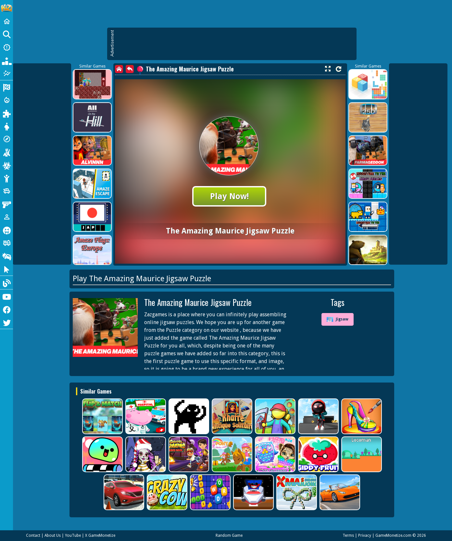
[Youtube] (6, 296)
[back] (130, 69)
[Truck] (6, 242)
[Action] (6, 100)
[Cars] (6, 190)
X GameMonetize (100, 535)
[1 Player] (6, 216)
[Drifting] (6, 255)
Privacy (364, 535)
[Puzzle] (6, 113)
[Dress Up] (6, 126)
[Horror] (6, 229)
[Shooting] (6, 151)
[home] (119, 69)
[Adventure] (6, 138)
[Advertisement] (235, 43)
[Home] (6, 21)
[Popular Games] (6, 60)
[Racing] (6, 87)
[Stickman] (6, 177)
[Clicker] (6, 268)
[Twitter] (6, 322)
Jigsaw (337, 319)
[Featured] (6, 73)
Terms (348, 535)
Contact (33, 535)
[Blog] (6, 282)
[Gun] (6, 203)
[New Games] (6, 47)
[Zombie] (6, 164)
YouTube (73, 535)
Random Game (229, 535)
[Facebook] (6, 309)
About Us (52, 535)
